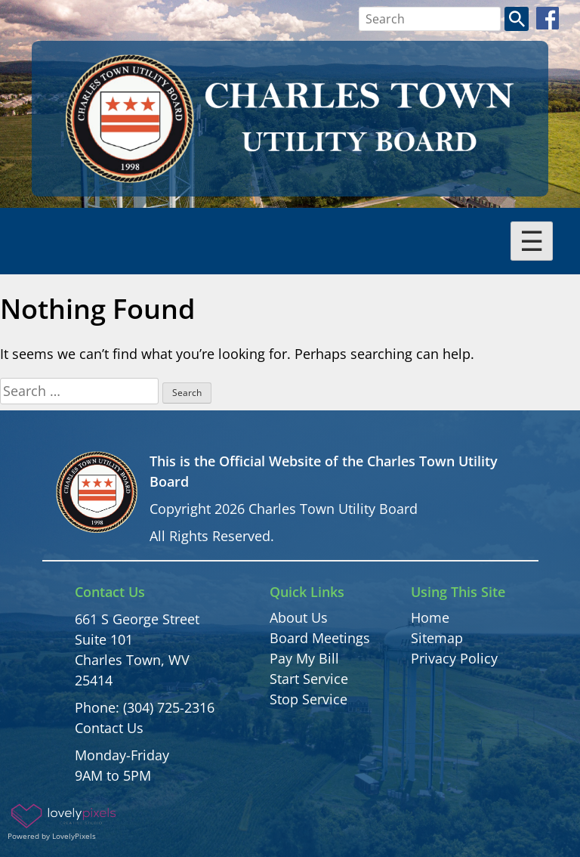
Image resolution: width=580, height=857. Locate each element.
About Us (299, 617)
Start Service (309, 679)
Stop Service (308, 699)
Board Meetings (320, 638)
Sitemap (437, 638)
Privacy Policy (454, 658)
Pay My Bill (304, 658)
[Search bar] (430, 19)
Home (430, 617)
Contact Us (109, 728)
